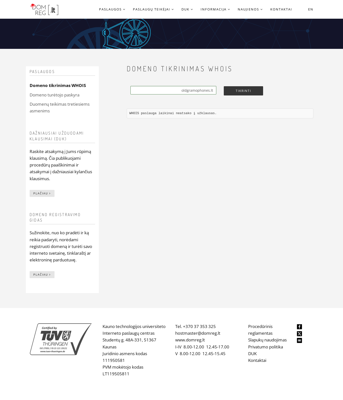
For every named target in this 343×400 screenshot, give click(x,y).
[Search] (173, 90)
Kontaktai (257, 360)
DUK (252, 353)
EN (310, 9)
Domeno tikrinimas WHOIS (58, 85)
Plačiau (42, 193)
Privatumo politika (265, 347)
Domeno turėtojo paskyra (54, 95)
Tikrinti (243, 91)
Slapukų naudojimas (267, 340)
